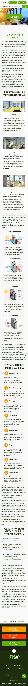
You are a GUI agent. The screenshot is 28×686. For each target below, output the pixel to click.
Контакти (20, 668)
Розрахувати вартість (22, 2)
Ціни (8, 668)
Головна (7, 663)
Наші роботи (7, 665)
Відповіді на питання (20, 665)
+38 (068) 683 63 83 (6, 6)
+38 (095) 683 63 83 (16, 6)
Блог (20, 663)
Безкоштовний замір (13, 2)
